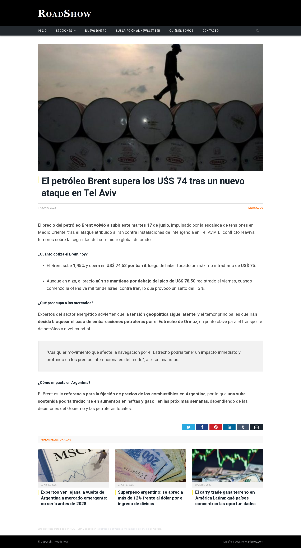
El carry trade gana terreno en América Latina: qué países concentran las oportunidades (225, 498)
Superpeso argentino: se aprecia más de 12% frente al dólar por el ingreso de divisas (151, 498)
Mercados (255, 207)
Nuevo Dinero (96, 30)
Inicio (42, 30)
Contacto (211, 30)
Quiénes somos (181, 30)
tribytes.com (255, 541)
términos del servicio (137, 529)
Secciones (64, 30)
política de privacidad (111, 529)
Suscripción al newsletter (138, 30)
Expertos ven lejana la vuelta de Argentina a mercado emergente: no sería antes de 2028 (74, 498)
